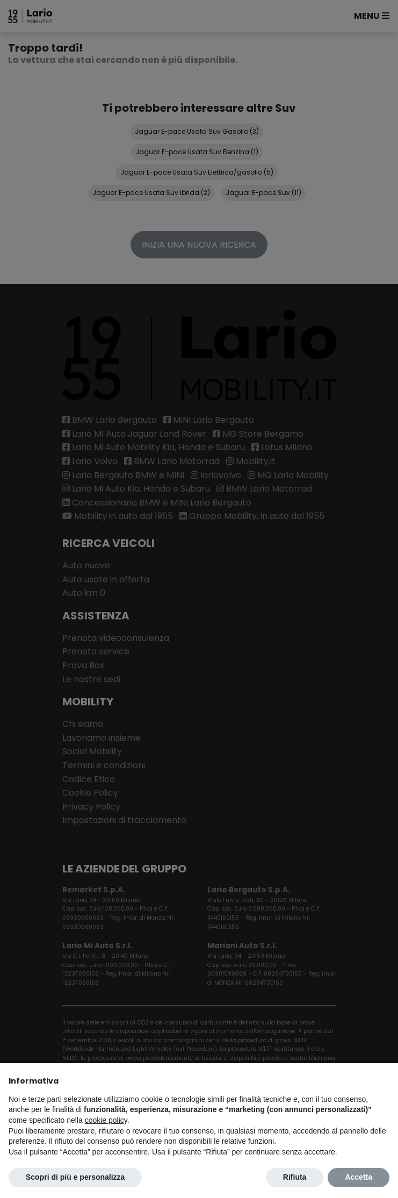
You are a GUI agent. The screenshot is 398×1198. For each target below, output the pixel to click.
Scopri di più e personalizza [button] (75, 1177)
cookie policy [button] (106, 1120)
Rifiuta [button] (295, 1177)
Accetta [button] (358, 1177)
